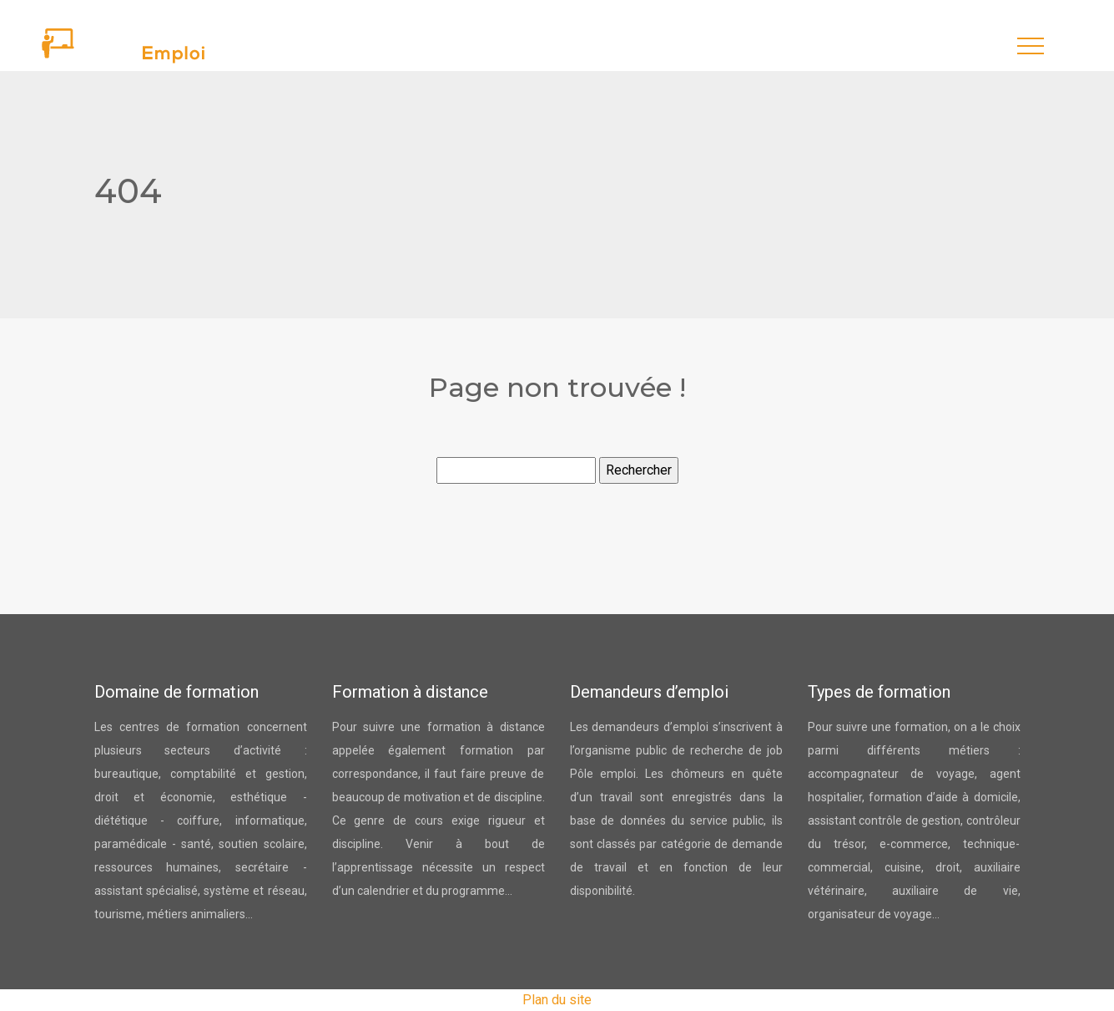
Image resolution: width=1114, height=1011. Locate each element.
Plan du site (557, 1000)
